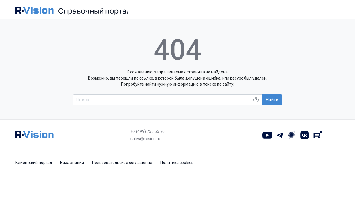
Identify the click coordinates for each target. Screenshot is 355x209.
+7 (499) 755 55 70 (147, 131)
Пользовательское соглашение (122, 162)
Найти (272, 99)
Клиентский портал (33, 162)
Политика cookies (176, 162)
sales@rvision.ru (145, 138)
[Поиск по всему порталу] (167, 99)
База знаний (72, 162)
